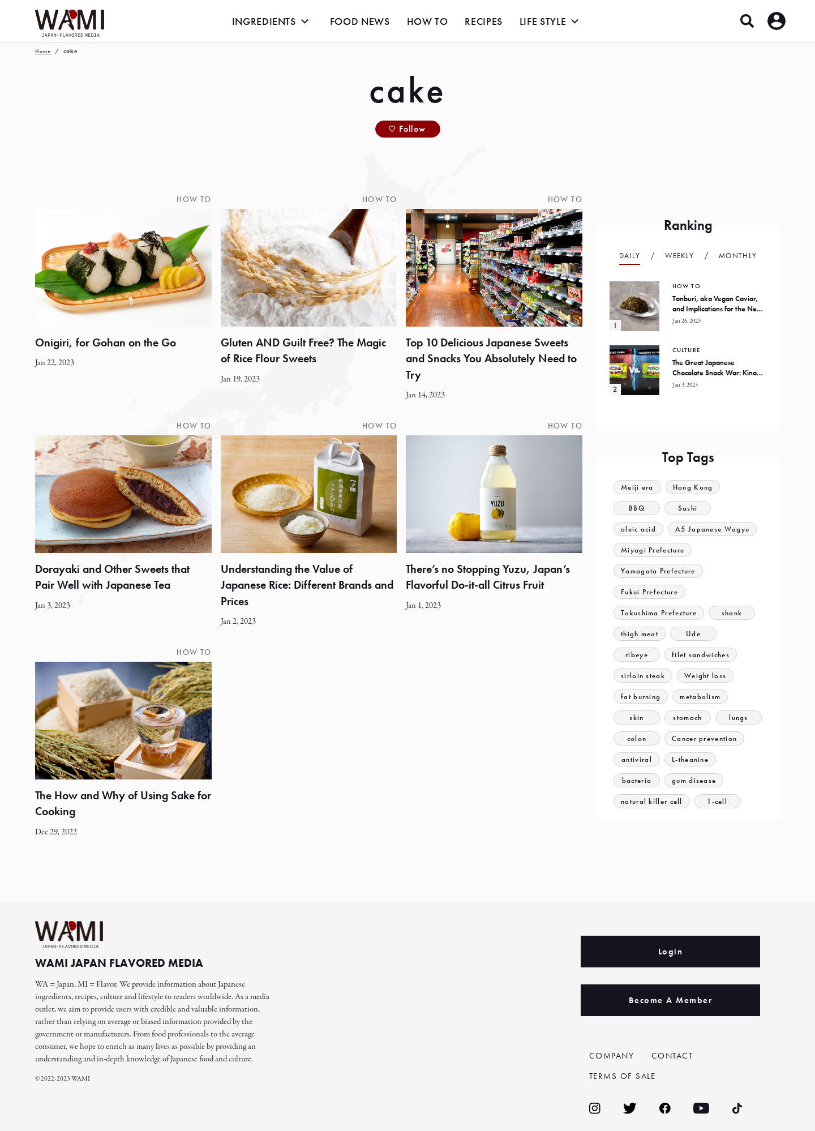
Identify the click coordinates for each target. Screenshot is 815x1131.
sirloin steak (643, 675)
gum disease (694, 780)
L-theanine (690, 759)
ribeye (636, 654)
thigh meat (639, 634)
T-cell (717, 801)
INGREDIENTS (264, 21)
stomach (687, 717)
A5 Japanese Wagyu (712, 529)
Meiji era (637, 487)
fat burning (640, 696)
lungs (738, 717)
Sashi (688, 508)
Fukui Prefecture (649, 592)
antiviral (636, 759)
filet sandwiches (701, 654)
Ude (693, 634)
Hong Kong (693, 487)
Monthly (738, 255)
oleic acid (638, 529)
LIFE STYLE (543, 21)
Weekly (679, 255)
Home (43, 51)
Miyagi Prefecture (652, 550)
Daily (630, 255)
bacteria (636, 780)
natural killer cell (652, 801)
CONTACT (672, 1055)
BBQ (637, 508)
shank (732, 613)
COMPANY (611, 1055)
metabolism (700, 696)
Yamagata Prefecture (658, 571)
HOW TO (427, 21)
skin (636, 717)
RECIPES (483, 21)
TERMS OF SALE (622, 1076)
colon (637, 738)
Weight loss (705, 675)
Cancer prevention (704, 738)
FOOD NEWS (360, 21)
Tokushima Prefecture (659, 613)
